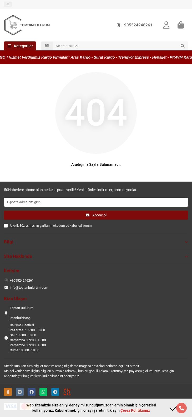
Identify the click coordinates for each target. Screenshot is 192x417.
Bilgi (96, 241)
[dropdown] (8, 4)
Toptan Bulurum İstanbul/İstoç (21, 313)
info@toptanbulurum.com (29, 288)
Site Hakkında (96, 256)
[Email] (96, 202)
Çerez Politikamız (135, 410)
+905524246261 (134, 25)
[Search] (120, 45)
